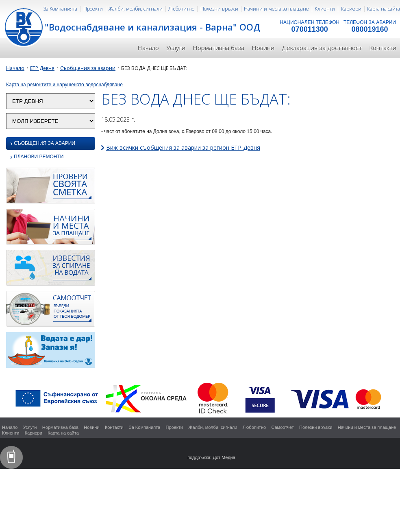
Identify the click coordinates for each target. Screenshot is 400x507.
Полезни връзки (219, 8)
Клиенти (325, 8)
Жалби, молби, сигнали (136, 8)
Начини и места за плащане (276, 8)
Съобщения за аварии (87, 68)
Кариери (351, 8)
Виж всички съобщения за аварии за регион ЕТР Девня (183, 147)
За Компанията (60, 8)
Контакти (382, 48)
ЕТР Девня (42, 68)
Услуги (175, 48)
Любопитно (181, 8)
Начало (148, 48)
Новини (263, 48)
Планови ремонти (36, 157)
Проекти (93, 8)
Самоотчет (282, 427)
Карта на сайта (383, 8)
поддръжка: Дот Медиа (211, 457)
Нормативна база (218, 48)
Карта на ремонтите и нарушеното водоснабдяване (64, 84)
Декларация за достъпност (322, 48)
